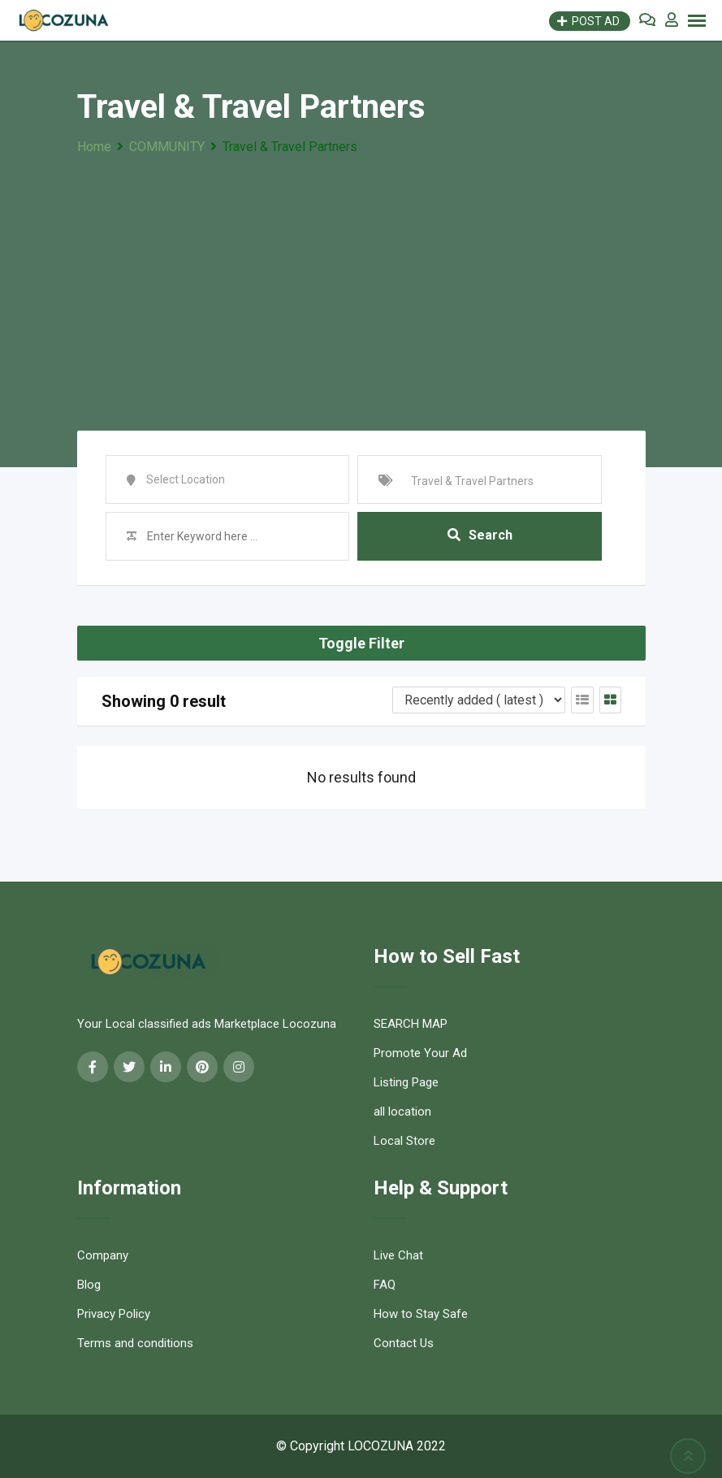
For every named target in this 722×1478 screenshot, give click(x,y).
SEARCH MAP (410, 1023)
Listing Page (406, 1082)
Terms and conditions (135, 1343)
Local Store (404, 1140)
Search (479, 536)
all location (402, 1111)
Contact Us (404, 1343)
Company (102, 1255)
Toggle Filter (361, 643)
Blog (89, 1284)
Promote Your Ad (420, 1053)
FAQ (385, 1284)
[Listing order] (478, 700)
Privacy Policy (113, 1314)
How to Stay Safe (421, 1314)
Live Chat (398, 1255)
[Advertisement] (361, 280)
